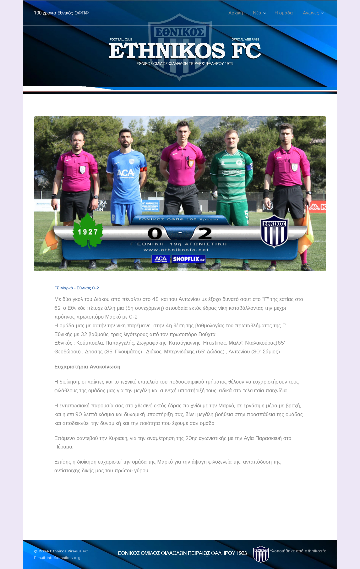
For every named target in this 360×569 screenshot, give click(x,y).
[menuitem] (237, 13)
